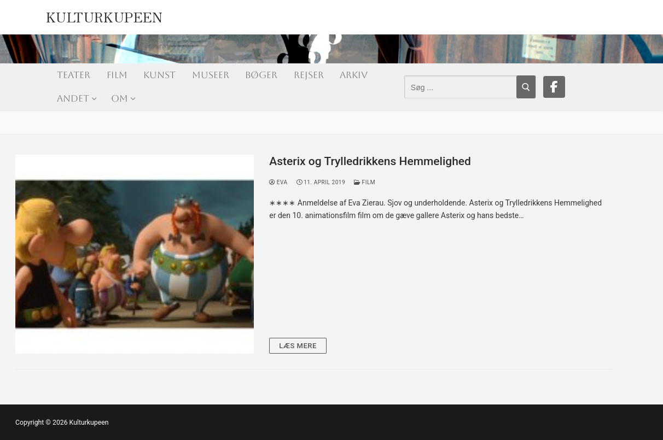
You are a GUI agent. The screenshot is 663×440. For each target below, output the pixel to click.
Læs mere (298, 346)
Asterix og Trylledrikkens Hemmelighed (370, 161)
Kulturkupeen (104, 14)
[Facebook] (554, 87)
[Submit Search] (526, 86)
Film (364, 182)
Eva (278, 182)
